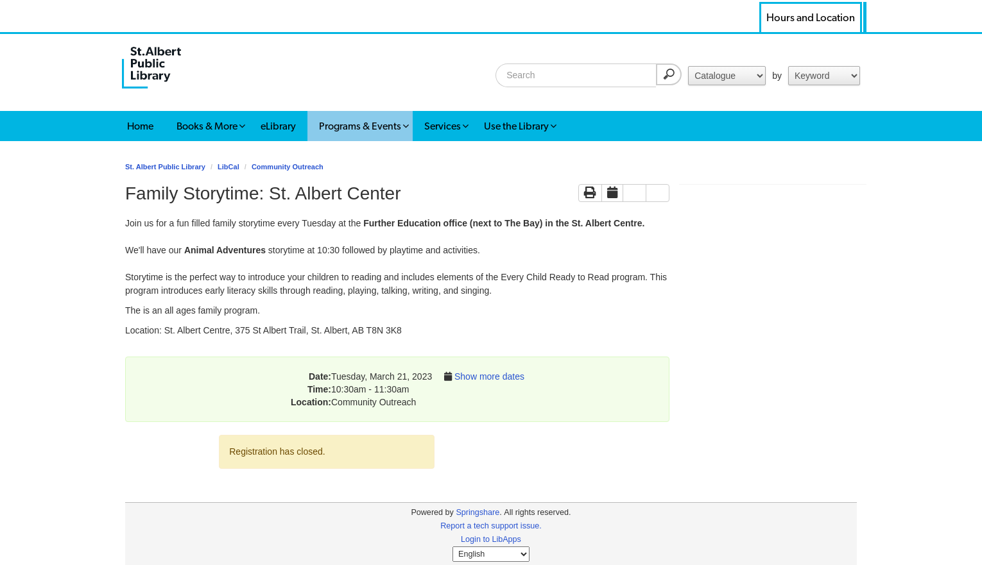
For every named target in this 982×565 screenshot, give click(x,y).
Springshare (477, 512)
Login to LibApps (491, 539)
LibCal (228, 167)
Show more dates (489, 376)
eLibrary (278, 126)
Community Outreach (287, 167)
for (727, 75)
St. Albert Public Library (165, 167)
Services (442, 126)
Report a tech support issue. (491, 525)
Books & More (207, 126)
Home (140, 126)
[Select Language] (491, 554)
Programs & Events (360, 126)
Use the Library (516, 126)
